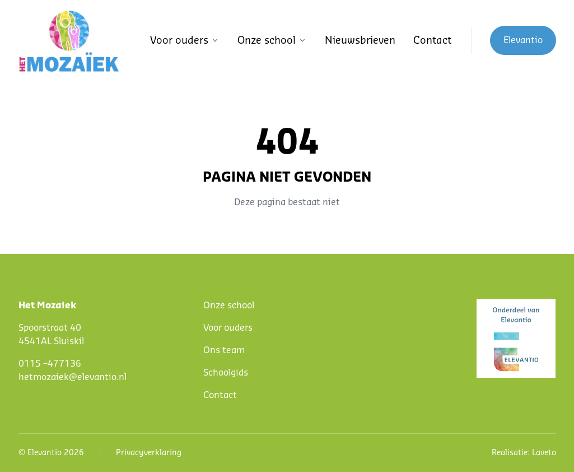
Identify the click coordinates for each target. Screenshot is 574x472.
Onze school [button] (272, 40)
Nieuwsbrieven (360, 40)
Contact (432, 40)
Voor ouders (228, 327)
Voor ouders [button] (185, 40)
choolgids (228, 372)
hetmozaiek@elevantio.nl (72, 377)
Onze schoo (227, 305)
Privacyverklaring (148, 453)
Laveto (544, 453)
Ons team (224, 350)
